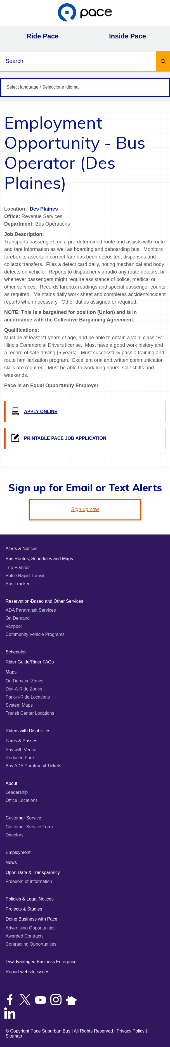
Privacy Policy (131, 1031)
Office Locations (21, 800)
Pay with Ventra (21, 749)
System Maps (19, 705)
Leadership (17, 792)
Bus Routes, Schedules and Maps (39, 558)
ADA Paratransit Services (31, 610)
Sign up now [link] (85, 509)
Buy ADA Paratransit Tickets (33, 765)
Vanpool (14, 626)
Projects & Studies (24, 909)
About (11, 783)
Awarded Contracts (25, 936)
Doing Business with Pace (31, 919)
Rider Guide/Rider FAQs (30, 662)
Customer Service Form (29, 826)
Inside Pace (127, 36)
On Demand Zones (24, 681)
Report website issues (27, 971)
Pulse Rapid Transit (25, 575)
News (11, 862)
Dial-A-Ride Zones (24, 689)
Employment (18, 852)
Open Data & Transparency (33, 872)
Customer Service (23, 818)
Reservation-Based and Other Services (44, 601)
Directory (14, 835)
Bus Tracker (17, 583)
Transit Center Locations (30, 713)
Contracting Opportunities (31, 944)
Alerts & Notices (21, 548)
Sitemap (14, 1036)
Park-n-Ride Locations (28, 697)
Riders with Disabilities (28, 730)
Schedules (16, 652)
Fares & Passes (21, 740)
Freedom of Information (29, 881)
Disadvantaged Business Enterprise (41, 961)
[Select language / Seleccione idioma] (85, 87)
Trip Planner (18, 567)
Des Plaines (44, 209)
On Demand (18, 618)
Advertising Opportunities (31, 928)
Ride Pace (43, 36)
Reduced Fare (20, 757)
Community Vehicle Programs (35, 634)
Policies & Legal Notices (30, 899)
